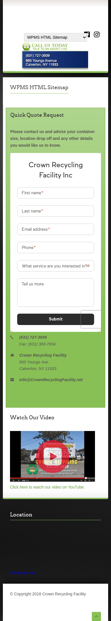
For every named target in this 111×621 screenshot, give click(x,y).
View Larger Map (23, 573)
